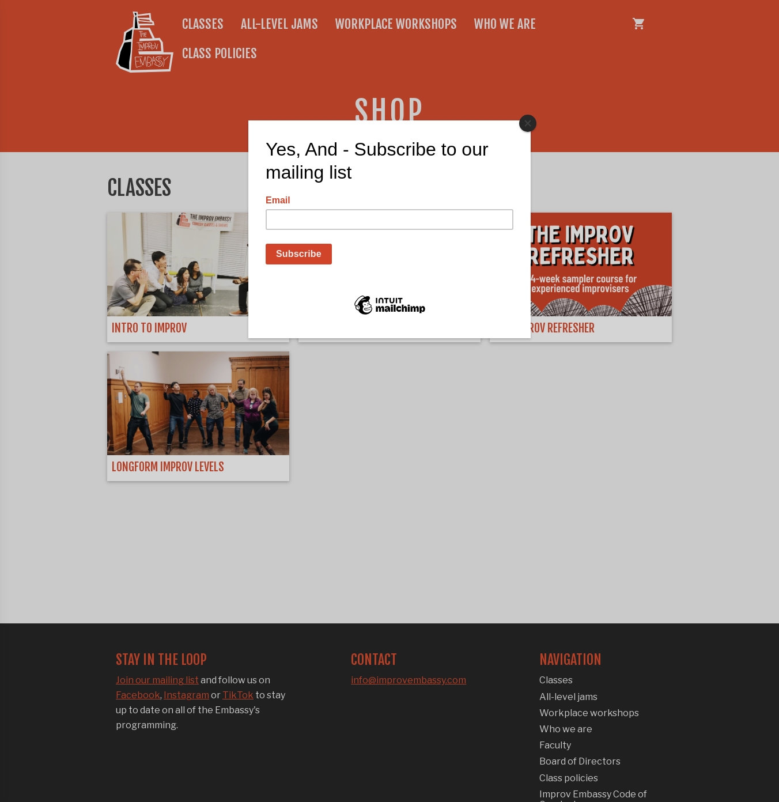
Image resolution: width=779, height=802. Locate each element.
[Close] (527, 123)
